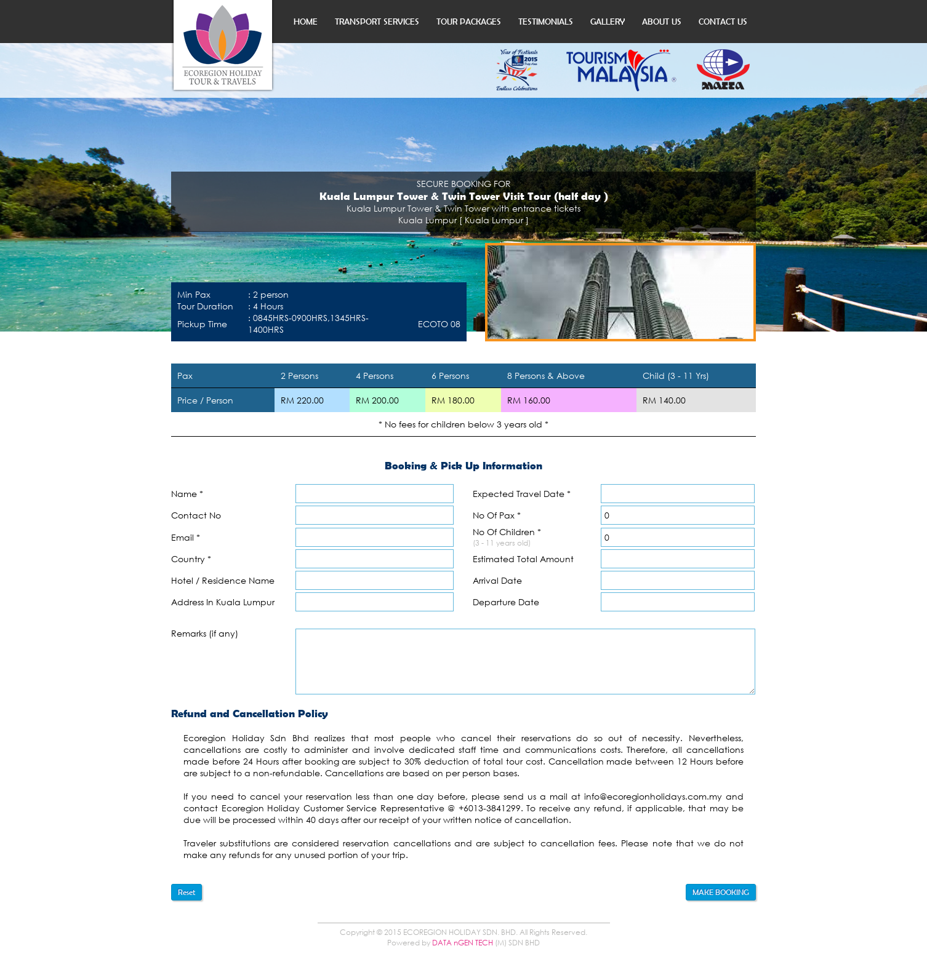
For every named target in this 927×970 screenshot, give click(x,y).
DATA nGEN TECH (462, 942)
